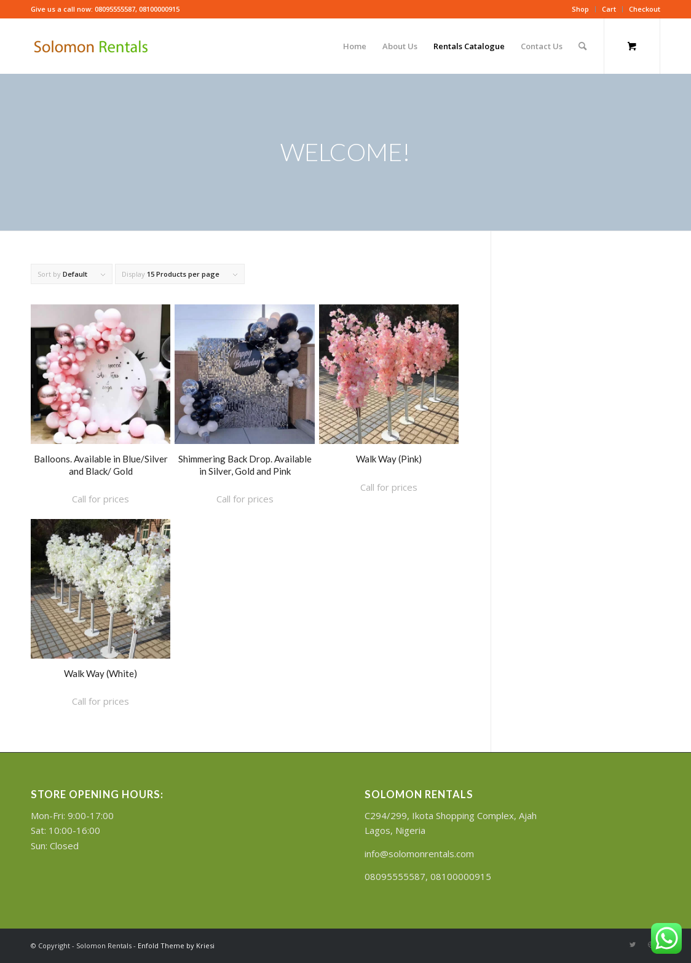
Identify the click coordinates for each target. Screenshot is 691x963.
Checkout (644, 9)
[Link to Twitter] (632, 944)
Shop (580, 9)
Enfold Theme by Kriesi (176, 945)
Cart (609, 9)
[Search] (582, 46)
